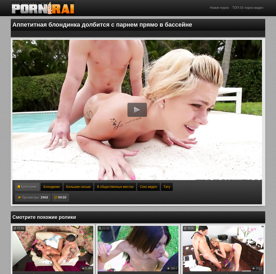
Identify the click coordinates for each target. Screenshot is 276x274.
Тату (167, 187)
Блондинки (51, 187)
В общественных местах (115, 187)
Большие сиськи (78, 187)
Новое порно (219, 8)
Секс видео (148, 187)
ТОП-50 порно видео (247, 8)
